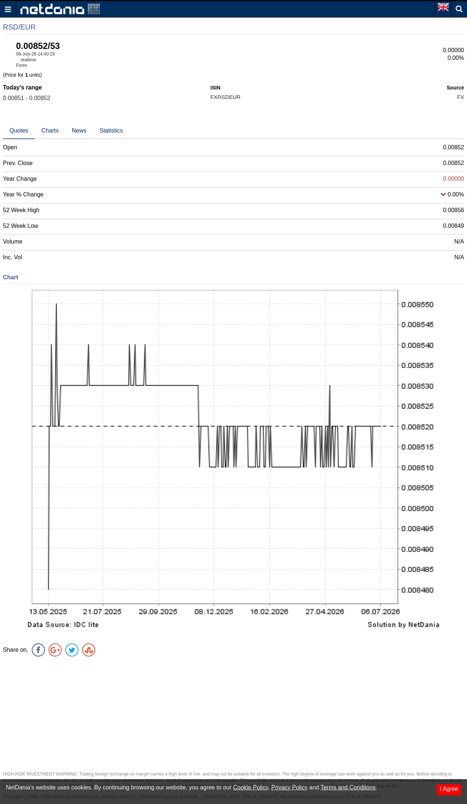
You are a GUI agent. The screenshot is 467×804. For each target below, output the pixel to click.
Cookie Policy (250, 787)
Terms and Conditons (347, 787)
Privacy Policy (289, 787)
